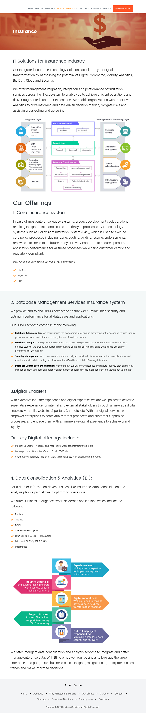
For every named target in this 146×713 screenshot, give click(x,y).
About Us (39, 8)
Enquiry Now (86, 699)
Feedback (104, 699)
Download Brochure (62, 699)
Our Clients (84, 8)
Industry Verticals (65, 8)
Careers (95, 8)
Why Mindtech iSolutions (62, 693)
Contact (107, 8)
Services (49, 8)
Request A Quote (123, 8)
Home (30, 8)
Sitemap (41, 699)
